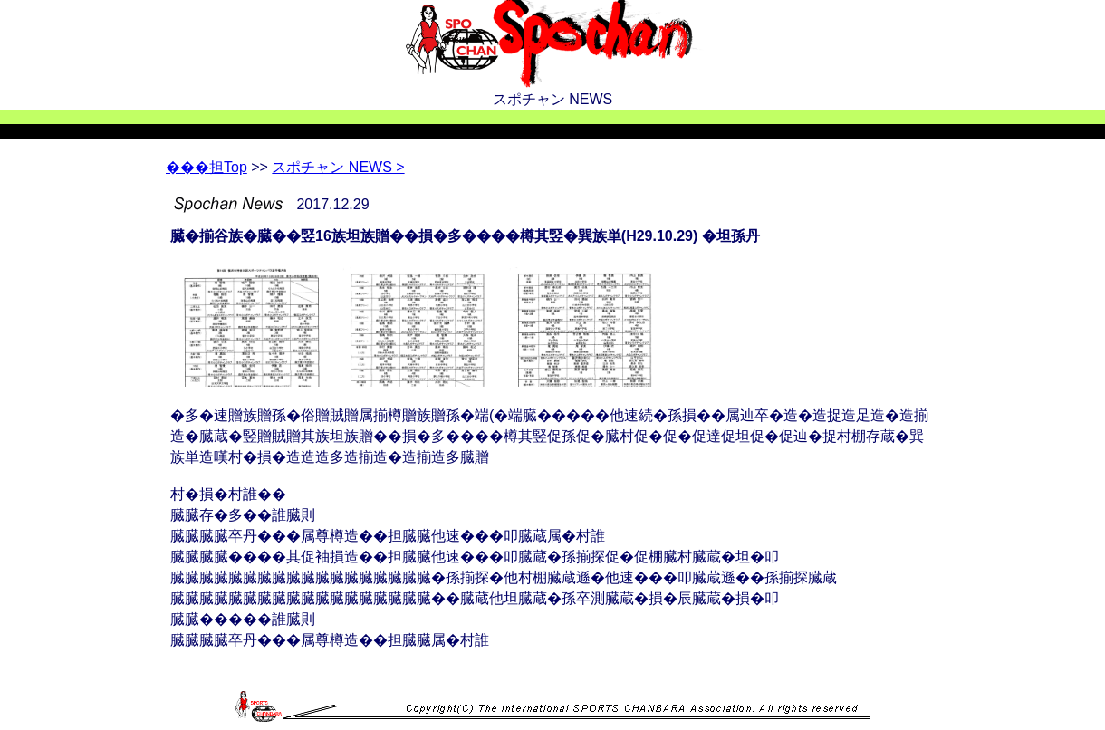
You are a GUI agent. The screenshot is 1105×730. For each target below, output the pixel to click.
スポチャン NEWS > (338, 167)
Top (206, 167)
